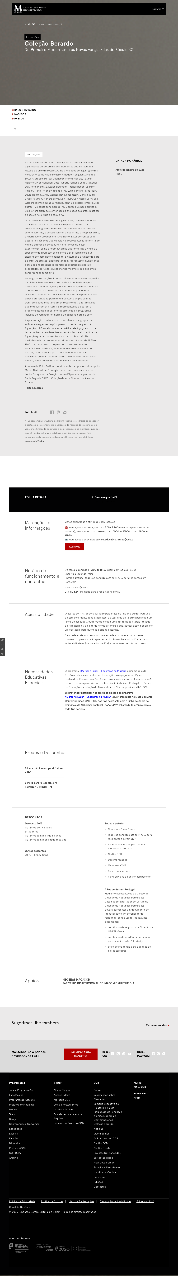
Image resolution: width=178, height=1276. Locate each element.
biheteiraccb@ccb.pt (77, 587)
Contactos (100, 1187)
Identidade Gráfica (105, 1173)
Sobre (97, 1091)
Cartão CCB (101, 1144)
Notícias (98, 1129)
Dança (12, 1120)
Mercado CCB (62, 1100)
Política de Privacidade (22, 1202)
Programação (55, 24)
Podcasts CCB (17, 1149)
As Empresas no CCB (106, 1139)
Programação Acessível (22, 1100)
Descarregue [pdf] (106, 497)
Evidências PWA (145, 1202)
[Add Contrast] (2, 649)
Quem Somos (101, 1134)
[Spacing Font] (2, 645)
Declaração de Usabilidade (115, 1202)
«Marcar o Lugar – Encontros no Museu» (102, 671)
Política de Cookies (52, 1202)
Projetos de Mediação (21, 1105)
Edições (98, 1183)
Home (42, 24)
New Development (104, 1163)
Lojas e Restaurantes (66, 1105)
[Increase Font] (2, 640)
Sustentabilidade (103, 1158)
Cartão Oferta (102, 1149)
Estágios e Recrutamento (108, 1168)
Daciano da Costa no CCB (69, 1124)
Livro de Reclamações (81, 1202)
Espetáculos (16, 1096)
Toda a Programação (21, 1091)
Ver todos (156, 1026)
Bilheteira (14, 1144)
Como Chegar (62, 1091)
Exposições (15, 1129)
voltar (29, 24)
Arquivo (13, 1158)
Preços (19, 118)
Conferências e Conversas (24, 1125)
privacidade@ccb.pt (35, 441)
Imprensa (99, 1178)
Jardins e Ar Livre (64, 1110)
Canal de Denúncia (20, 1208)
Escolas (13, 1134)
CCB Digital (15, 1154)
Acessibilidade (62, 1096)
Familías (13, 1139)
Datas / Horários (25, 110)
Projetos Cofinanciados (107, 1154)
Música (13, 1110)
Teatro (12, 1115)
